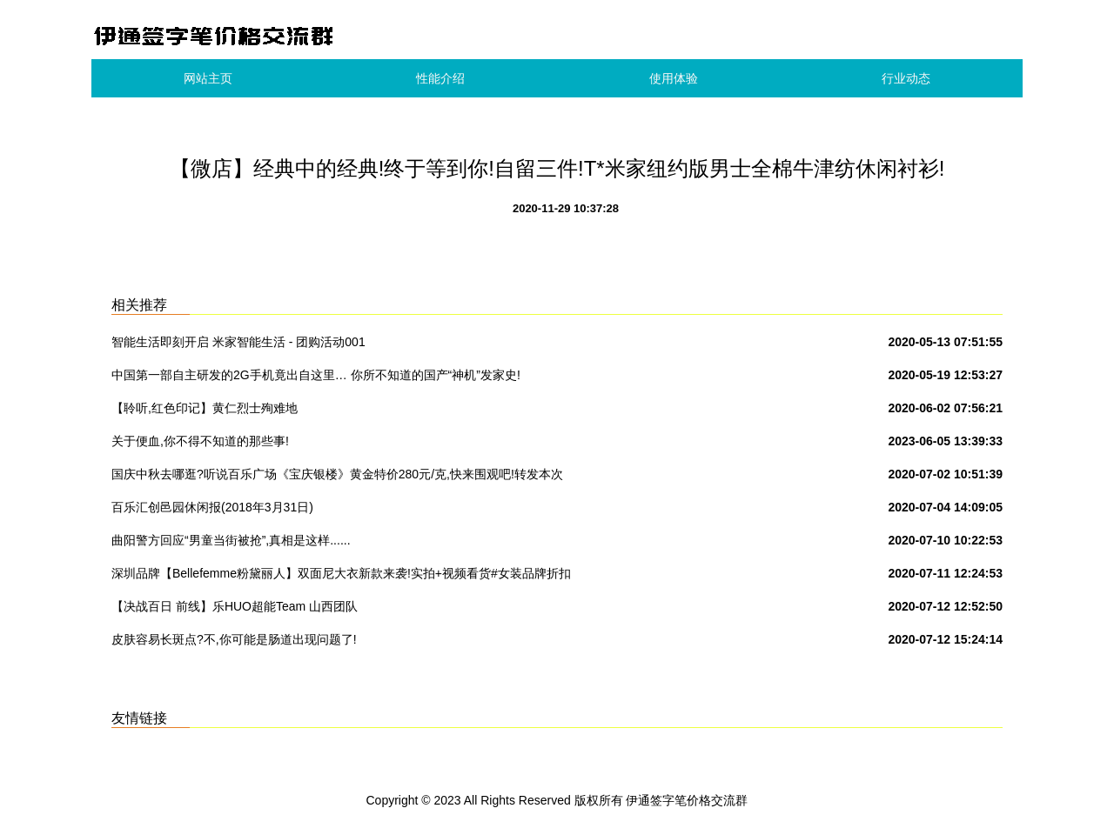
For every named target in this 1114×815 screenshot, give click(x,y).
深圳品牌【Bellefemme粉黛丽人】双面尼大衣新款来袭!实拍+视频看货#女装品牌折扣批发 (341, 576)
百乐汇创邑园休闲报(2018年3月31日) (212, 507)
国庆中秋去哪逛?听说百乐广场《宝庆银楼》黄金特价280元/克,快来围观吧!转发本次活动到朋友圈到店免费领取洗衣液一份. (337, 477)
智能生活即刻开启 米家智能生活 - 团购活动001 (238, 342)
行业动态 (906, 78)
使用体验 (673, 78)
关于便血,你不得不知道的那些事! (200, 441)
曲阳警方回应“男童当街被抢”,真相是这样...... (231, 540)
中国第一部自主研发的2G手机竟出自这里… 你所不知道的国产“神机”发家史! (315, 375)
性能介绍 (440, 78)
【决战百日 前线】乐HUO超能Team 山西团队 (234, 606)
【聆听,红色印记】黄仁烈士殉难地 (204, 408)
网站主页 (208, 78)
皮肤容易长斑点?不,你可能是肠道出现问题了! (234, 639)
